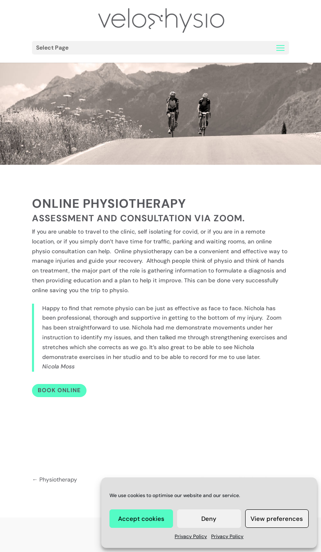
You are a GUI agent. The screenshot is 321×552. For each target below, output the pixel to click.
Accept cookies (141, 519)
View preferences (276, 519)
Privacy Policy (191, 536)
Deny (208, 519)
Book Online (59, 390)
